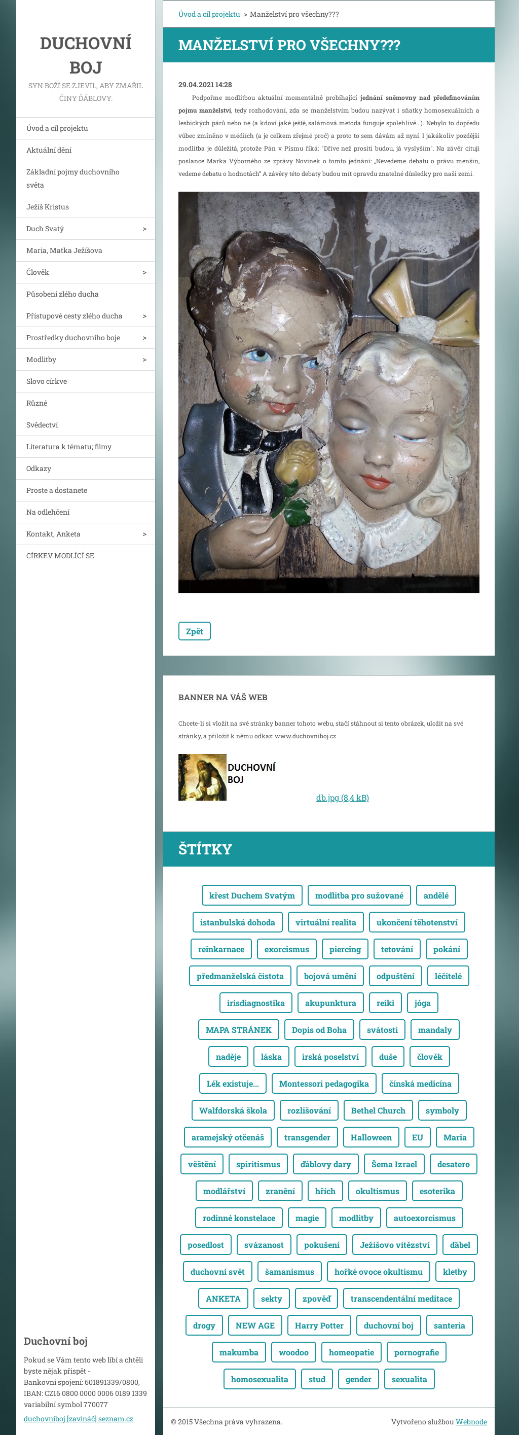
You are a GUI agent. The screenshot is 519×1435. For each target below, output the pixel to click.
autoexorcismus (425, 1217)
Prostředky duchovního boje (73, 337)
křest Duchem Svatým (252, 895)
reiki (385, 1002)
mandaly (435, 1029)
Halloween (371, 1137)
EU (417, 1137)
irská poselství (330, 1056)
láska (271, 1056)
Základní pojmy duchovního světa (73, 178)
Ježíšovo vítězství (395, 1244)
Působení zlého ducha (62, 294)
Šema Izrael (394, 1164)
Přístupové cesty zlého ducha (74, 315)
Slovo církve (46, 381)
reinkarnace (221, 949)
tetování (397, 949)
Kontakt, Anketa (53, 534)
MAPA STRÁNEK (239, 1029)
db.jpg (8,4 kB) (342, 797)
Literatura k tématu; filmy (69, 446)
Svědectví (42, 424)
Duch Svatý (45, 228)
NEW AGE (255, 1325)
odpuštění (396, 976)
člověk (429, 1056)
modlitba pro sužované (359, 895)
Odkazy (38, 468)
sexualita (409, 1379)
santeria (449, 1325)
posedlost (206, 1244)
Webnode (471, 1421)
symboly (442, 1110)
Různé (36, 403)
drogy (204, 1325)
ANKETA (223, 1298)
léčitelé (448, 976)
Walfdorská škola (233, 1110)
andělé (436, 895)
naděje (228, 1056)
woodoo (294, 1352)
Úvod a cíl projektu (57, 128)
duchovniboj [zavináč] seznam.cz (78, 1418)
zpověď (316, 1298)
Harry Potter (319, 1325)
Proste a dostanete (56, 490)
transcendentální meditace (401, 1298)
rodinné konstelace (239, 1217)
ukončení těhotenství (417, 922)
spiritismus (258, 1164)
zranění (280, 1191)
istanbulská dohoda (237, 922)
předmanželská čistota (240, 976)
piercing (345, 949)
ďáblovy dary (326, 1164)
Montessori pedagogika (324, 1083)
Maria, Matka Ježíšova (64, 250)
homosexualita (259, 1379)
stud (317, 1379)
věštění (202, 1164)
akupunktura (330, 1002)
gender (359, 1379)
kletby (455, 1271)
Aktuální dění (48, 150)
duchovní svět (218, 1271)
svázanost (264, 1244)
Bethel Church (378, 1110)
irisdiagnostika (256, 1002)
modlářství (224, 1191)
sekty (271, 1298)
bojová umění (330, 976)
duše (388, 1056)
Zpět (194, 631)
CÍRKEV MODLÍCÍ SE (60, 555)
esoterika (437, 1191)
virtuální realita (325, 922)
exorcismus (287, 949)
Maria (455, 1137)
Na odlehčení (47, 512)
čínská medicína (420, 1083)
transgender (307, 1137)
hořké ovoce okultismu (379, 1271)
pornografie (416, 1352)
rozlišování (309, 1110)
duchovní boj (389, 1325)
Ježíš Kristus (47, 206)
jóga (423, 1002)
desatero (453, 1164)
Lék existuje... (233, 1083)
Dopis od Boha (319, 1029)
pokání (446, 949)
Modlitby (41, 359)
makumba (238, 1352)
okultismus (377, 1191)
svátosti (382, 1029)
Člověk (37, 272)
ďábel (460, 1244)
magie (307, 1217)
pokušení (322, 1244)
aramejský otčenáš (228, 1137)
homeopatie (351, 1352)
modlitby (356, 1217)
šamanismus (289, 1271)
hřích (325, 1191)
